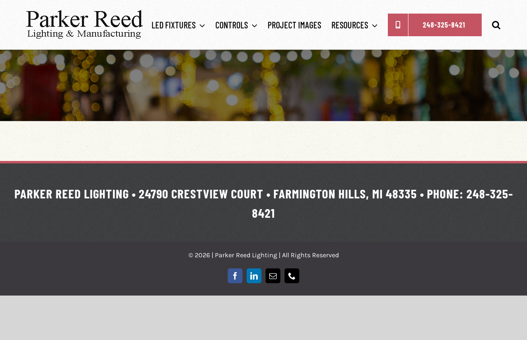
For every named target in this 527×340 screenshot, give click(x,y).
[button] (496, 24)
